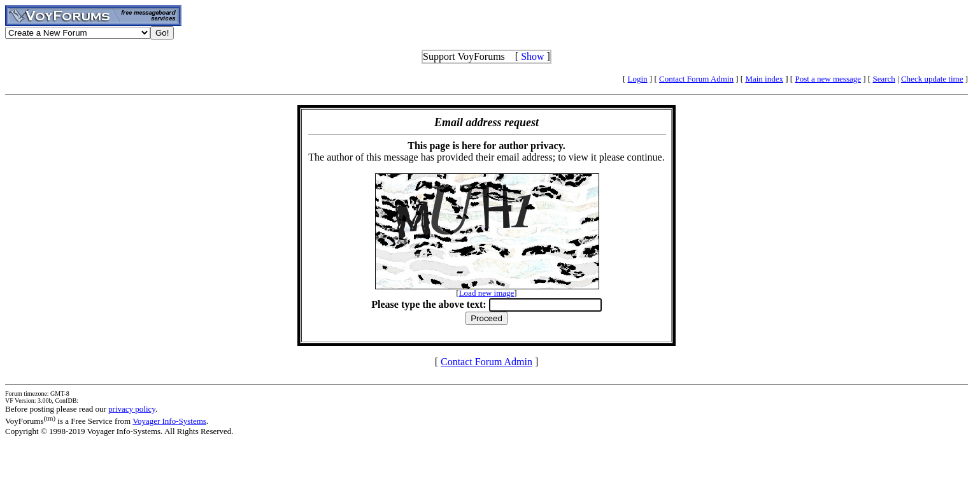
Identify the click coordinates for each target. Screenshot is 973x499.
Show (532, 56)
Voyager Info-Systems (169, 421)
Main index (764, 78)
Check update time (932, 78)
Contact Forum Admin (696, 78)
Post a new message (828, 78)
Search (883, 78)
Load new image (487, 293)
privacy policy (131, 409)
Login (638, 78)
